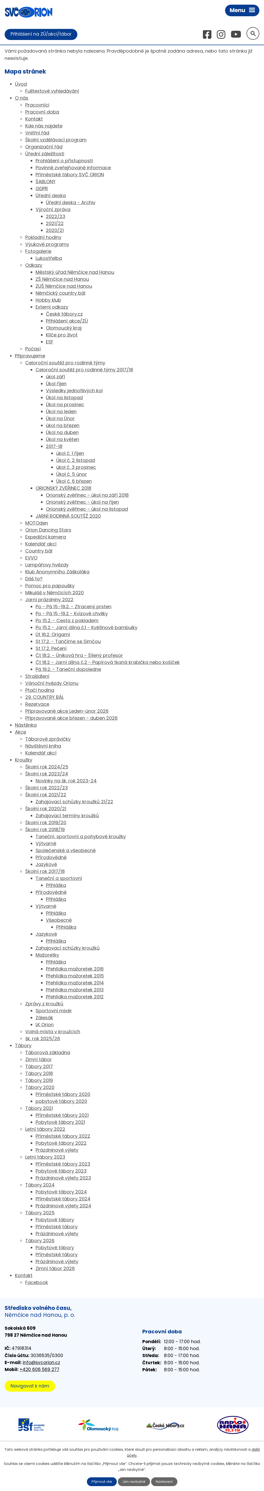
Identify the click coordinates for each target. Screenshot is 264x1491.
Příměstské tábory (57, 1227)
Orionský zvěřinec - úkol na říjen (82, 502)
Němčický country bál (60, 293)
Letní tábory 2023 (45, 1157)
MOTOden (36, 523)
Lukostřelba (49, 258)
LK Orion (45, 1025)
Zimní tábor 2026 (55, 1269)
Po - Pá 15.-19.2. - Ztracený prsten (73, 607)
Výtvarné (46, 844)
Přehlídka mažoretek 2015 (75, 976)
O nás (21, 98)
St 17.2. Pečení (51, 649)
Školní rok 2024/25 (46, 767)
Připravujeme (30, 356)
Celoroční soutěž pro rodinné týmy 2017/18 (84, 370)
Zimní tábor (38, 1060)
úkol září (55, 377)
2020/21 (55, 231)
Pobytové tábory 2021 (60, 1122)
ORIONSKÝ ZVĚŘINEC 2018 (63, 488)
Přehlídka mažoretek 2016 (75, 969)
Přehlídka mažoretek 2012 (75, 997)
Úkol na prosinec (65, 405)
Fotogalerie (38, 251)
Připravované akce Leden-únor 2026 (67, 711)
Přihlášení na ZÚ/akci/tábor (42, 34)
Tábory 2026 (39, 1241)
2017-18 (54, 447)
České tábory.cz (64, 314)
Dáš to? (34, 579)
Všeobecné (59, 920)
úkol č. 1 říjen (70, 454)
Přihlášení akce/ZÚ (67, 321)
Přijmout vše (100, 1481)
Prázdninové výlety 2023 (63, 1178)
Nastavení (166, 1481)
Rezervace (37, 704)
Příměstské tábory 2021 (62, 1115)
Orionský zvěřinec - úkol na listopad (87, 509)
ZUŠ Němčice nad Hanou (64, 286)
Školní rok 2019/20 (45, 823)
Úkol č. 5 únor (71, 474)
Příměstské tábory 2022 (63, 1136)
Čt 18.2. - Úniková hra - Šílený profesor (79, 656)
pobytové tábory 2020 (61, 1102)
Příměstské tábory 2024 (63, 1199)
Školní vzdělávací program (56, 140)
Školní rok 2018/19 (45, 830)
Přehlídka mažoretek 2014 (75, 983)
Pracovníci (37, 105)
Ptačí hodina (39, 690)
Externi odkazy (52, 307)
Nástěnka (26, 725)
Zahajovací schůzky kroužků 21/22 (74, 802)
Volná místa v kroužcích (52, 1032)
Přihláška (56, 886)
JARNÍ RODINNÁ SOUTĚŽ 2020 (68, 516)
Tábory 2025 (40, 1213)
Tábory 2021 (39, 1108)
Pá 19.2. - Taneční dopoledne (68, 670)
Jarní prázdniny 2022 (49, 600)
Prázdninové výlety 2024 (63, 1206)
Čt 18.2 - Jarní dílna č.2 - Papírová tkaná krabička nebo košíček (108, 663)
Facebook (36, 1283)
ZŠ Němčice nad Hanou (62, 279)
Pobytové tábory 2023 (61, 1171)
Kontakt (34, 119)
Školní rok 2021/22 (45, 795)
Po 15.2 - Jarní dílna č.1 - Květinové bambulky (86, 628)
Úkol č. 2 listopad (75, 461)
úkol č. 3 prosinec (76, 467)
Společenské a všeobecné (66, 851)
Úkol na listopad (64, 398)
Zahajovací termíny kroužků (67, 816)
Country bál (38, 551)
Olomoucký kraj (63, 328)
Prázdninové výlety (57, 1150)
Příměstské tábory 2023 (63, 1164)
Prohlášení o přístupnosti (64, 161)
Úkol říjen (56, 384)
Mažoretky (47, 955)
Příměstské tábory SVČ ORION (70, 175)
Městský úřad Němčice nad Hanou (75, 272)
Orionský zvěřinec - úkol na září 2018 (87, 495)
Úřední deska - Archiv (70, 203)
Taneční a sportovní (59, 879)
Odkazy (33, 265)
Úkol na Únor (60, 419)
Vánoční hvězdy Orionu (51, 683)
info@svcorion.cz (41, 1363)
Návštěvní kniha (43, 746)
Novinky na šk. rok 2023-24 (66, 781)
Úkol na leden (61, 412)
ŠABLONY (45, 182)
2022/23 (55, 217)
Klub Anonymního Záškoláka (57, 572)
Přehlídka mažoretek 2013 (75, 990)
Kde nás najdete (43, 126)
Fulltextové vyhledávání (52, 91)
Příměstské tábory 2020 (63, 1095)
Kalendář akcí (40, 544)
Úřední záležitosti (44, 154)
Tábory (23, 1046)
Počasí (33, 349)
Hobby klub (48, 300)
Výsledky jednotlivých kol (74, 391)
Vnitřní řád (37, 133)
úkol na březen (62, 426)
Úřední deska (51, 196)
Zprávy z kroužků (44, 1004)
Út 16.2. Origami (53, 635)
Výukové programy (47, 245)
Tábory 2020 (39, 1088)
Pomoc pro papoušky (50, 586)
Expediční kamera (45, 537)
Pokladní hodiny (43, 238)
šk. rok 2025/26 (42, 1039)
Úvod (21, 84)
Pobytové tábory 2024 (61, 1192)
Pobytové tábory (55, 1220)
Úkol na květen (62, 440)
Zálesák (44, 1018)
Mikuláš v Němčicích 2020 (54, 593)
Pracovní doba (42, 112)
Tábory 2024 (40, 1185)
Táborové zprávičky (48, 739)
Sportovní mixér (54, 1011)
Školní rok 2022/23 (46, 788)
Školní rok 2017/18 (45, 872)
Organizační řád (43, 147)
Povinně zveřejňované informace (73, 168)
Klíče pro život (62, 335)
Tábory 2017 (39, 1067)
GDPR (42, 189)
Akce (20, 732)
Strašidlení (37, 677)
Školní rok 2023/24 (46, 774)
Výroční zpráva (53, 210)
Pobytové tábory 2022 (61, 1143)
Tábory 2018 (39, 1074)
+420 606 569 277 (39, 1370)
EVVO (31, 558)
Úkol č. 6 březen (74, 481)
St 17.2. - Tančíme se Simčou (68, 642)
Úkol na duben (62, 433)
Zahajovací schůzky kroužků (68, 948)
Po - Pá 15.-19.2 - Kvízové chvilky (72, 614)
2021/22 (55, 224)
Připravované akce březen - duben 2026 (71, 718)
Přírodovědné (51, 858)
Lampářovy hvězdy (47, 565)
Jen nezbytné (134, 1481)
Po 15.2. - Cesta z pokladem (67, 621)
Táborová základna (47, 1053)
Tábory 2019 (39, 1081)
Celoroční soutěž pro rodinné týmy (65, 363)
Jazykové (46, 865)
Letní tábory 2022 (45, 1129)
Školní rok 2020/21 (45, 809)
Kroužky (23, 760)
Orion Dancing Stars (48, 530)
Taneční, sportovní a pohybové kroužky (81, 837)
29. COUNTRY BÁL (44, 697)
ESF (49, 342)
